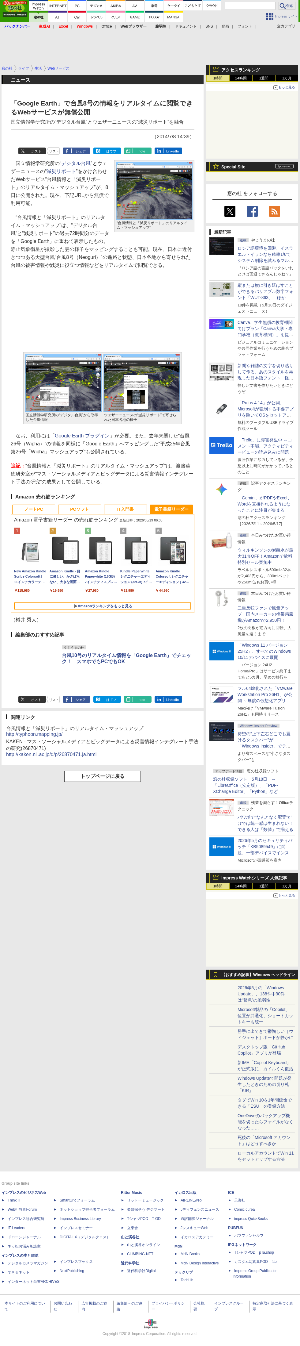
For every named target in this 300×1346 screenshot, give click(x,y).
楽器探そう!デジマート (146, 1209)
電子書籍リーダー (171, 509)
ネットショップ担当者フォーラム (87, 1209)
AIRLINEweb (191, 1200)
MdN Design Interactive (200, 1263)
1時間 (218, 78)
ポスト (36, 151)
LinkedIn (172, 151)
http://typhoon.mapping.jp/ (34, 734)
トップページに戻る (103, 776)
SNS (209, 26)
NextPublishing (72, 1271)
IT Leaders (16, 1228)
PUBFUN (235, 1228)
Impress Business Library (80, 1219)
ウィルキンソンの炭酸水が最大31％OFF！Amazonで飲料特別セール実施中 (265, 556)
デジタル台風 (76, 163)
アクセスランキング (240, 69)
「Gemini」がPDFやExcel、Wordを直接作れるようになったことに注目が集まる (265, 504)
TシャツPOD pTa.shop (254, 1252)
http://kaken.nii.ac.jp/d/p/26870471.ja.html (51, 754)
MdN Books (190, 1254)
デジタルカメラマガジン (28, 1263)
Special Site (233, 166)
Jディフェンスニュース (200, 1209)
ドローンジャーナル (24, 1237)
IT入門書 (125, 509)
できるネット (19, 1272)
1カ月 (287, 78)
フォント (245, 26)
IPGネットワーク (242, 1245)
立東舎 (132, 1228)
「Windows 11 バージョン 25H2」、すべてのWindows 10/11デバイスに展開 (264, 651)
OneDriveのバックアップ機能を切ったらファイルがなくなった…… (265, 1121)
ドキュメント (186, 26)
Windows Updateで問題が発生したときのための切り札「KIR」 (264, 1084)
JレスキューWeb (194, 1228)
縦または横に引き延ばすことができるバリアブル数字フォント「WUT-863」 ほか (265, 291)
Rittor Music (131, 1192)
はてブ (111, 151)
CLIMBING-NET (140, 1254)
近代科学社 (130, 1263)
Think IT (14, 1200)
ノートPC (33, 509)
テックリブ (183, 1272)
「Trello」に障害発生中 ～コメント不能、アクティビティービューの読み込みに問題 (265, 446)
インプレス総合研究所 (26, 1219)
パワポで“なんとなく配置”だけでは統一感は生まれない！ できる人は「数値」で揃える (265, 823)
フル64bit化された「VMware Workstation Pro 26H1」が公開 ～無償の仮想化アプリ (265, 694)
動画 (225, 26)
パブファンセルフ (249, 1235)
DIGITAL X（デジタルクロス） (85, 1237)
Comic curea (244, 1209)
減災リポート (61, 171)
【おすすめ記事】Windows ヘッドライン (258, 975)
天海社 (239, 1200)
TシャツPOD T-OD (144, 1219)
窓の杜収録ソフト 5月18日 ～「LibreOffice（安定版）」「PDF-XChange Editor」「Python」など (245, 785)
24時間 (240, 78)
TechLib (187, 1280)
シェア (81, 151)
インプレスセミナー (76, 1228)
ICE (231, 1192)
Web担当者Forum (22, 1209)
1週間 (264, 78)
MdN (178, 1246)
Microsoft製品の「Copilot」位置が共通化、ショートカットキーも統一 (265, 1015)
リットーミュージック (145, 1200)
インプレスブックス (76, 1261)
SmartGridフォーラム (77, 1200)
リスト (54, 151)
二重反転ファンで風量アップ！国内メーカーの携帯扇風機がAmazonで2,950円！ (265, 614)
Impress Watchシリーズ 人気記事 (254, 877)
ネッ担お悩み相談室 (24, 1246)
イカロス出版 (185, 1192)
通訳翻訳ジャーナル (197, 1219)
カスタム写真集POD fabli (256, 1261)
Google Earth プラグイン (82, 435)
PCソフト (79, 509)
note (142, 151)
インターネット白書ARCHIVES (33, 1281)
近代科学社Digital (141, 1271)
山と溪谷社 (130, 1237)
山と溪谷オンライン (143, 1245)
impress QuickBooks (251, 1219)
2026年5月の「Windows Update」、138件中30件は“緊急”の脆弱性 (261, 993)
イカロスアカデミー (197, 1237)
